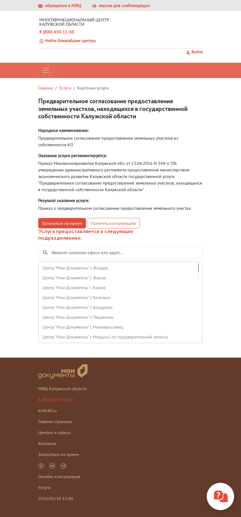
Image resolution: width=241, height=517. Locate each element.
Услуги (65, 88)
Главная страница (55, 421)
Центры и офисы (54, 432)
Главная (45, 88)
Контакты (47, 443)
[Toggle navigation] (46, 70)
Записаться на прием (62, 223)
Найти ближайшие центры (67, 40)
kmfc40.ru (47, 410)
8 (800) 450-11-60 (56, 32)
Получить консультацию (113, 223)
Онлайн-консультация (59, 476)
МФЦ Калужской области (62, 388)
